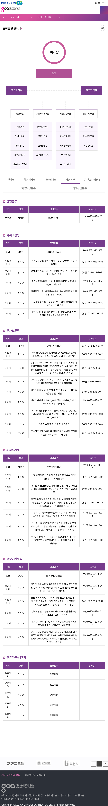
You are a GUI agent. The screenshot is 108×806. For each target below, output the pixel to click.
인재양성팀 (42, 145)
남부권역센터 (65, 155)
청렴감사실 (16, 90)
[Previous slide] (93, 764)
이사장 (54, 52)
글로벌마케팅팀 (42, 155)
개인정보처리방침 (10, 775)
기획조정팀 (19, 126)
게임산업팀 (88, 126)
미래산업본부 (88, 114)
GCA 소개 (14, 17)
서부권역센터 (65, 145)
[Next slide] (105, 764)
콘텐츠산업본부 (42, 114)
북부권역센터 (65, 164)
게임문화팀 (88, 145)
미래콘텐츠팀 (88, 136)
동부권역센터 (65, 136)
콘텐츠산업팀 (42, 126)
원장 (54, 73)
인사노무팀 (19, 136)
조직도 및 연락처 (45, 17)
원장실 (10, 179)
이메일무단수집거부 (35, 775)
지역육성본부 (65, 114)
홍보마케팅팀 (19, 155)
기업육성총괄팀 (65, 126)
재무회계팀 (19, 145)
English (104, 3)
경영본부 (19, 114)
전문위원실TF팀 (20, 164)
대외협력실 (91, 90)
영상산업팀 (42, 136)
